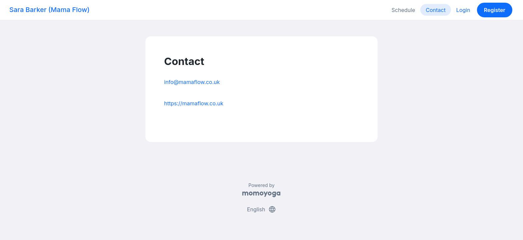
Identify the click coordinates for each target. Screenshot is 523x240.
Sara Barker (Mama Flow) (49, 10)
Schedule (403, 10)
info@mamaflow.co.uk (192, 82)
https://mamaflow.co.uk (193, 103)
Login (463, 10)
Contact (435, 10)
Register (494, 10)
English (261, 209)
